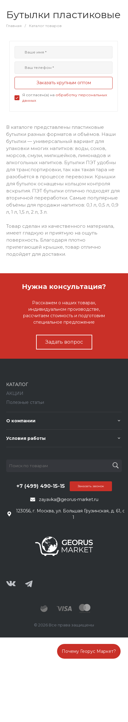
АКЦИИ (14, 393)
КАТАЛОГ (17, 384)
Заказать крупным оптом (63, 82)
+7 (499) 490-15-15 (40, 486)
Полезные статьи (25, 402)
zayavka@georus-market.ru (68, 499)
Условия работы (26, 438)
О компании (20, 421)
